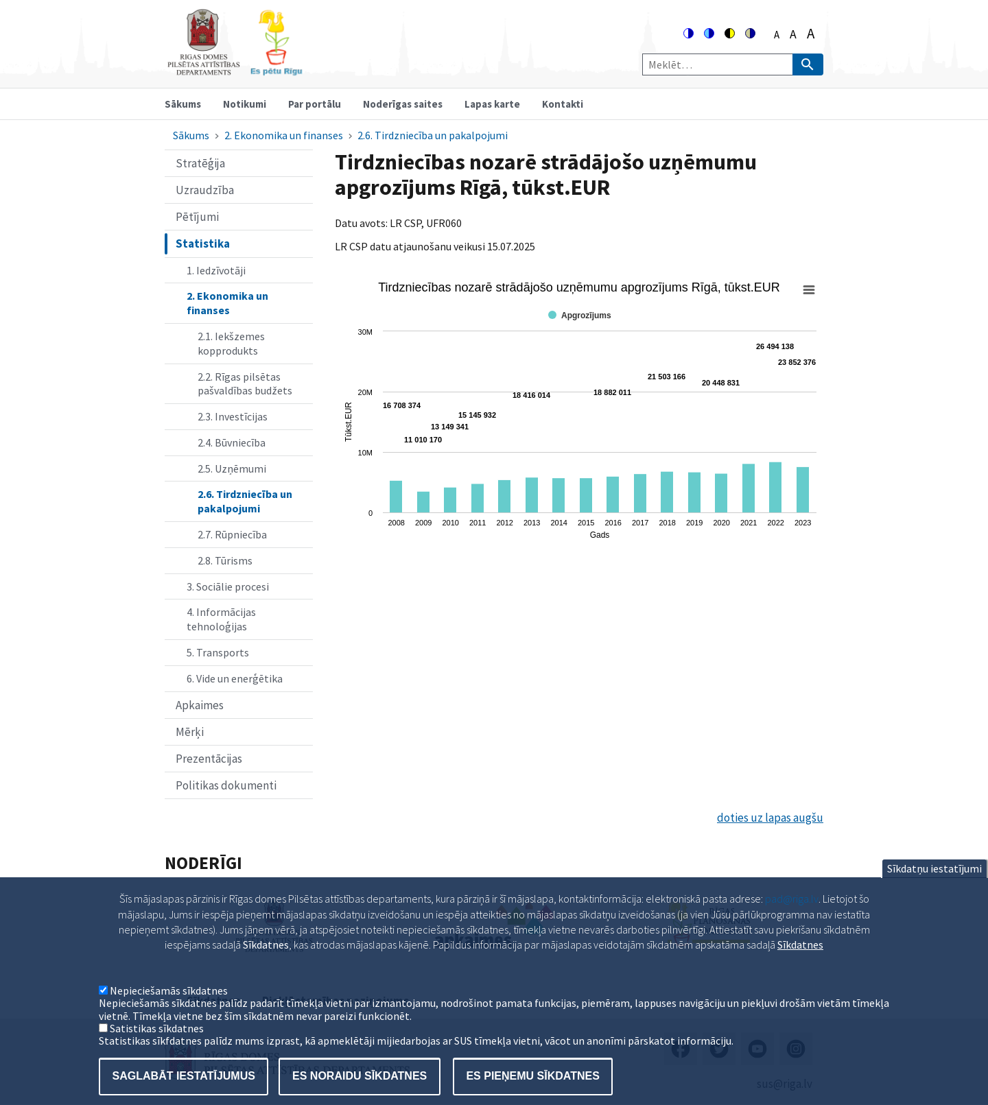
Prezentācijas (209, 758)
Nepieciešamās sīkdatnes (169, 1012)
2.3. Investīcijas (233, 416)
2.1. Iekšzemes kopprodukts (231, 343)
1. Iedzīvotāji (216, 270)
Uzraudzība (205, 190)
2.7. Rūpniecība (232, 534)
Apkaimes (200, 705)
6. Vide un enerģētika (235, 678)
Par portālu (314, 103)
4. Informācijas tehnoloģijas (221, 619)
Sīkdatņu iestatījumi (934, 891)
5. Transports (218, 652)
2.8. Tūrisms (225, 560)
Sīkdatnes (800, 967)
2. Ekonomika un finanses (283, 135)
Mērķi (190, 731)
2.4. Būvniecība (232, 442)
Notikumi (244, 103)
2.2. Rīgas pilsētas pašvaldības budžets (245, 384)
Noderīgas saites (403, 103)
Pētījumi (197, 216)
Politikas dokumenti (226, 785)
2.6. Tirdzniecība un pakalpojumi (432, 135)
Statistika (203, 243)
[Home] (235, 69)
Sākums (183, 103)
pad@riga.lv (792, 921)
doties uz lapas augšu (770, 817)
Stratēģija (200, 163)
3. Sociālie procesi (228, 586)
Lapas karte (492, 103)
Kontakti (562, 103)
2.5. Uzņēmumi (232, 468)
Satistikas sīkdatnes (157, 1050)
